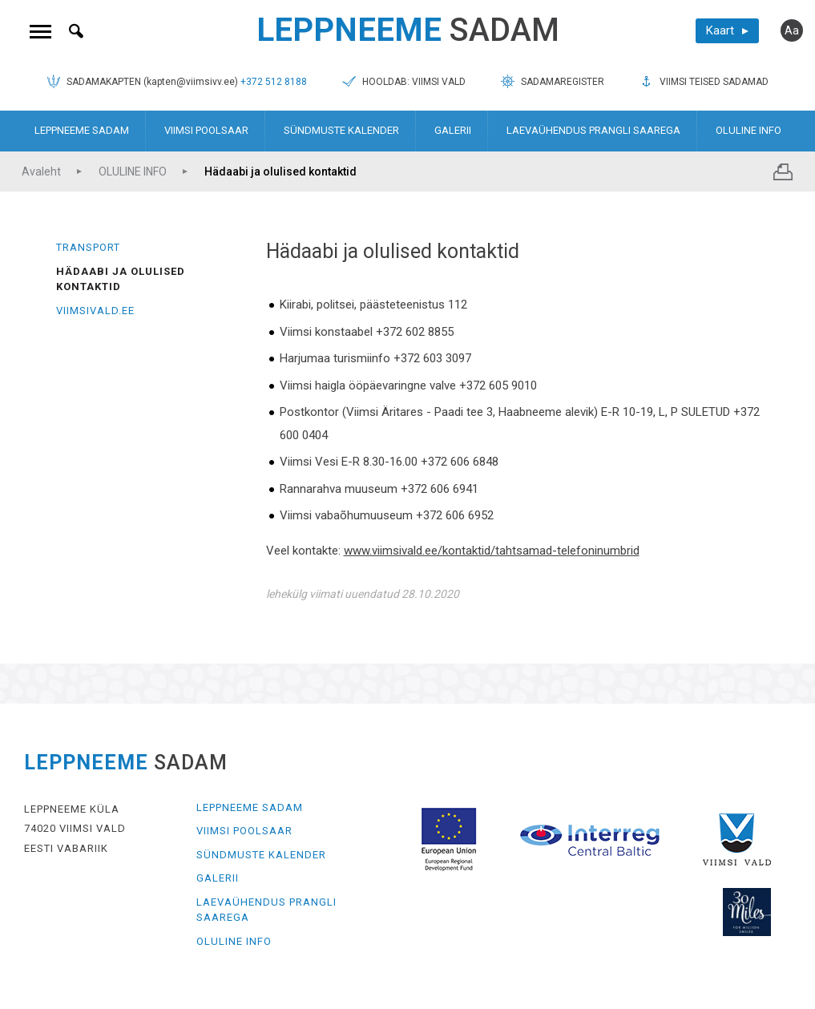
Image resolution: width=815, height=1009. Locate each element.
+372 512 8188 (273, 81)
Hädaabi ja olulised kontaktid (280, 171)
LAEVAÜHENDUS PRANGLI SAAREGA (593, 130)
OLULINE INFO (748, 130)
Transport (88, 247)
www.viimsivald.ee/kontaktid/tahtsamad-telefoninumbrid (491, 550)
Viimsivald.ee (95, 311)
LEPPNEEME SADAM (81, 130)
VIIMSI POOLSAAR (206, 130)
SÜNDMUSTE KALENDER (341, 130)
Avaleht (41, 171)
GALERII (452, 130)
